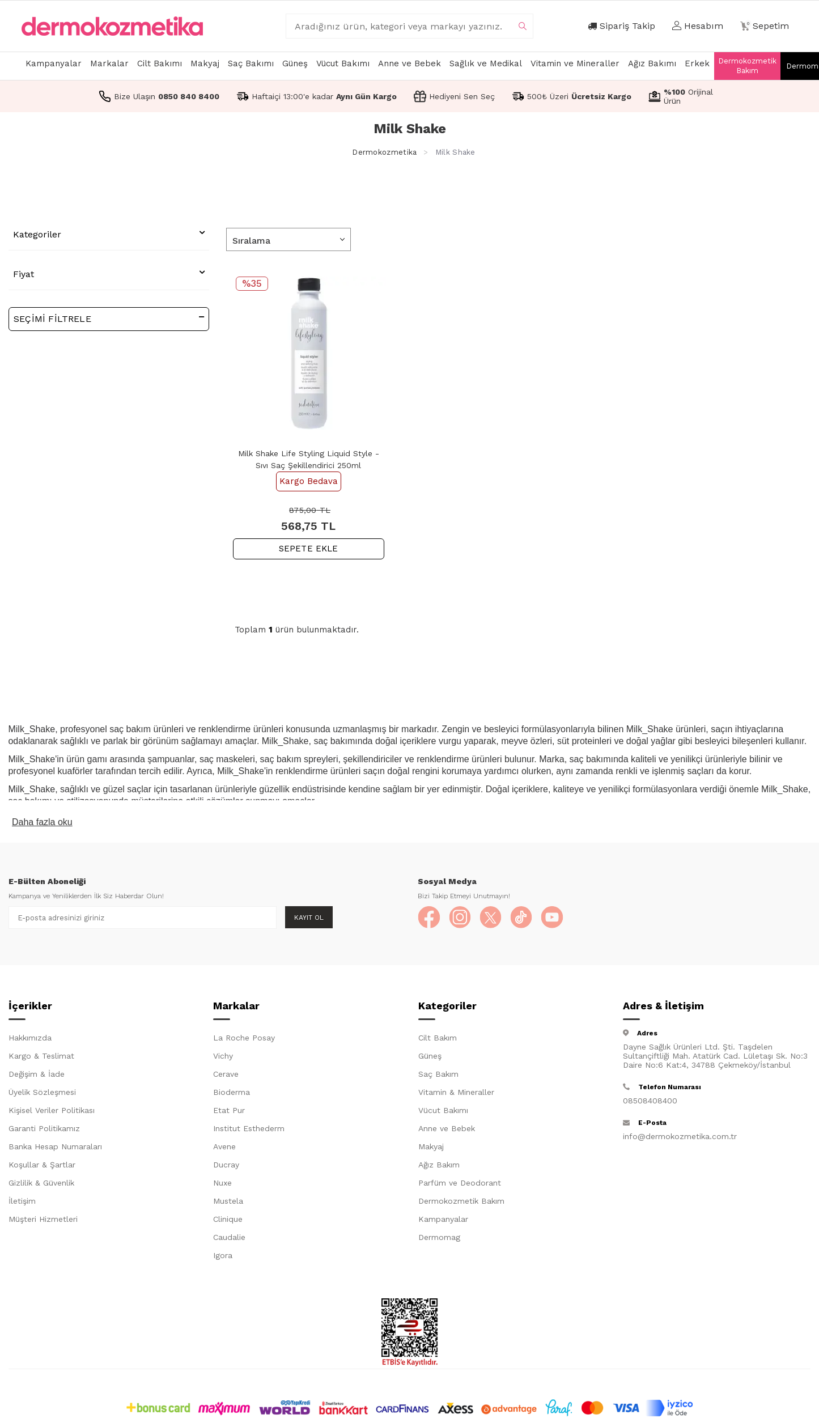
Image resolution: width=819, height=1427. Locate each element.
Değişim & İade (37, 1074)
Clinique (228, 1219)
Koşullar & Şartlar (42, 1165)
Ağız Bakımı (652, 63)
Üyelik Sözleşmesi (42, 1092)
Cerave (226, 1074)
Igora (222, 1255)
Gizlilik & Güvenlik (41, 1183)
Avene (224, 1147)
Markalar (109, 63)
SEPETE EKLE (308, 548)
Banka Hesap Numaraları (55, 1147)
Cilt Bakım (437, 1038)
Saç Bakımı (251, 63)
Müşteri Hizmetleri (43, 1219)
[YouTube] (553, 917)
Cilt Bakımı (159, 63)
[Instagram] (460, 917)
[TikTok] (522, 917)
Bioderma (231, 1092)
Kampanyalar (54, 63)
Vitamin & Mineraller (456, 1092)
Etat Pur (229, 1110)
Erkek (697, 63)
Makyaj (204, 63)
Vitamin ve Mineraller (575, 63)
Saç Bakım (438, 1074)
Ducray (226, 1165)
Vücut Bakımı (343, 63)
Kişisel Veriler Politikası (52, 1110)
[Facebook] (429, 917)
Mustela (228, 1201)
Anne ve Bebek (409, 63)
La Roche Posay (244, 1038)
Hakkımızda (30, 1038)
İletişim (22, 1201)
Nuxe (222, 1183)
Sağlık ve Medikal (485, 63)
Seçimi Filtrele (109, 318)
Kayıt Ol (309, 917)
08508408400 (650, 1101)
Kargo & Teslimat (41, 1056)
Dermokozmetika (384, 152)
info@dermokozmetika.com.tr (680, 1136)
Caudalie (229, 1237)
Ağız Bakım (439, 1165)
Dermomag (439, 1237)
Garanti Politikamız (44, 1128)
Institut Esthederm (249, 1128)
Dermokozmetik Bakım (747, 66)
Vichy (223, 1056)
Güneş (295, 63)
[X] (491, 917)
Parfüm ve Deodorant (459, 1183)
